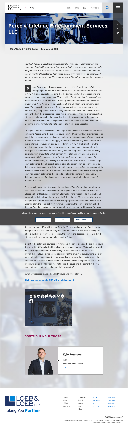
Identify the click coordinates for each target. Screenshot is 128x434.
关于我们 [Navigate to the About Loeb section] (95, 7)
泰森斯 (80, 403)
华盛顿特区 (82, 397)
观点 (77, 7)
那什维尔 (66, 406)
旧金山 (80, 400)
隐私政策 (111, 400)
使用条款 (111, 403)
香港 (80, 409)
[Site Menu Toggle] (118, 7)
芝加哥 (65, 403)
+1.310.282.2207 (69, 363)
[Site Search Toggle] (107, 7)
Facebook (96, 400)
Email (80, 363)
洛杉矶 (65, 397)
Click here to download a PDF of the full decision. (48, 280)
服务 (85, 7)
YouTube (96, 406)
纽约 (65, 400)
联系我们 (111, 397)
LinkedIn (96, 397)
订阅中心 (111, 406)
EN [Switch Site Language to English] (25, 7)
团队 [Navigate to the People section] (69, 7)
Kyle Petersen (72, 354)
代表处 (80, 406)
